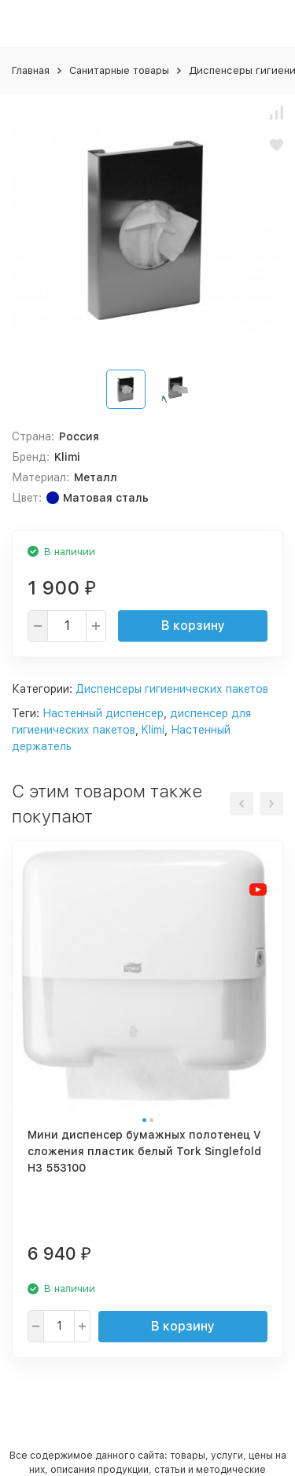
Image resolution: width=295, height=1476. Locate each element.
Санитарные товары (119, 70)
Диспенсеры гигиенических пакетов (172, 689)
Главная (31, 70)
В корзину (193, 625)
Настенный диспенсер (103, 713)
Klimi (153, 729)
